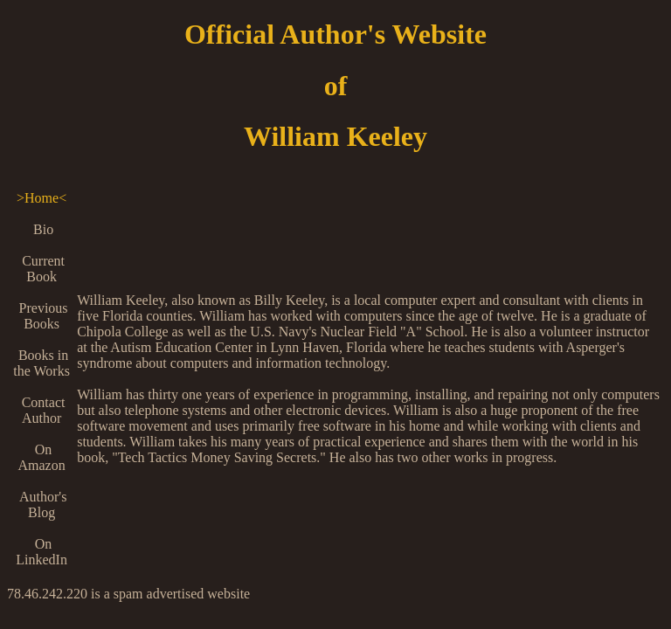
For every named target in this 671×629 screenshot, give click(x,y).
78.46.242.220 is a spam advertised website (128, 593)
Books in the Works (41, 363)
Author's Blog (42, 504)
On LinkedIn (41, 551)
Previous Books (42, 316)
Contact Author (42, 410)
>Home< (41, 197)
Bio (41, 229)
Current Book (41, 268)
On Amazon (41, 457)
